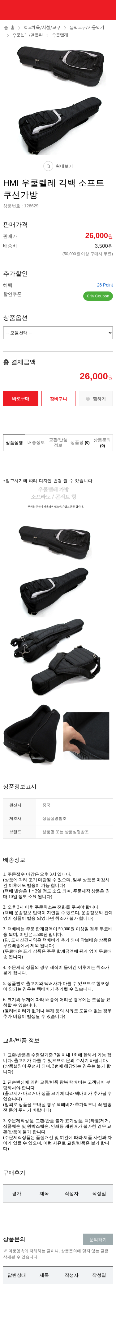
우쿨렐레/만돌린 (27, 35)
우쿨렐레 (60, 35)
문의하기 (98, 1239)
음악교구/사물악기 (87, 27)
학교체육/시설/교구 (42, 27)
